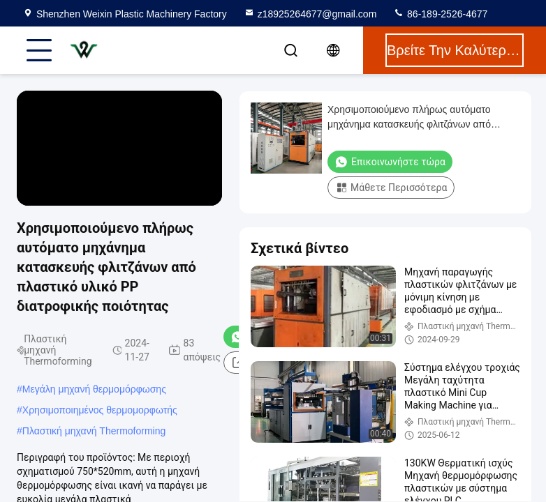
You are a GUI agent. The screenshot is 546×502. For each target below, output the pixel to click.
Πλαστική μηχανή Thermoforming (93, 430)
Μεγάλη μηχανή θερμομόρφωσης (94, 389)
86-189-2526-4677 (440, 14)
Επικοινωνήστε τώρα (389, 161)
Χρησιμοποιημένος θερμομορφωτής (99, 410)
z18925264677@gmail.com (310, 14)
